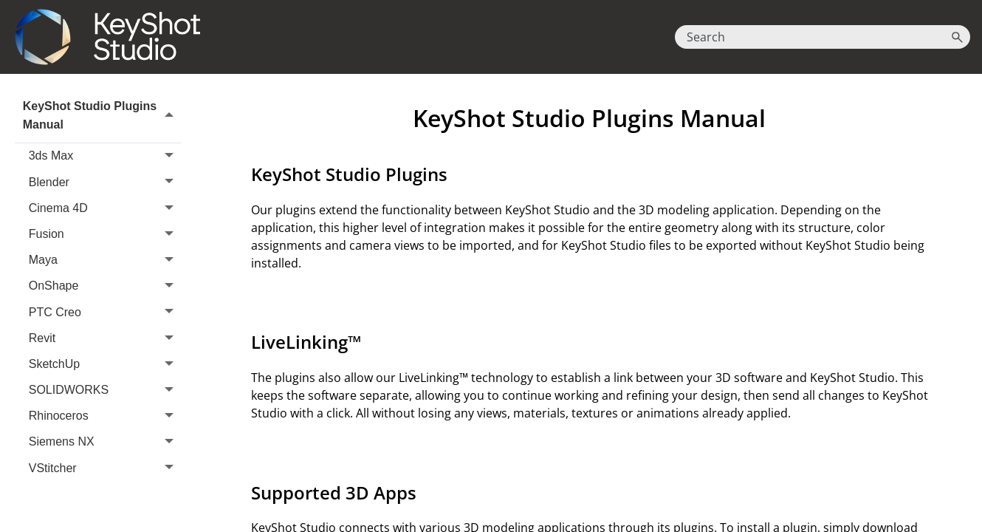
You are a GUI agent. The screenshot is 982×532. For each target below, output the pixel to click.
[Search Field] (822, 37)
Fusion (105, 234)
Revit (105, 338)
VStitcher (105, 468)
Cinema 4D (105, 208)
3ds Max (105, 156)
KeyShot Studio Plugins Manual (102, 116)
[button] (957, 37)
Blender (105, 182)
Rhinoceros (105, 416)
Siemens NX (105, 442)
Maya (105, 260)
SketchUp (105, 364)
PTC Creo (105, 312)
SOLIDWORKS (105, 390)
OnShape (105, 286)
